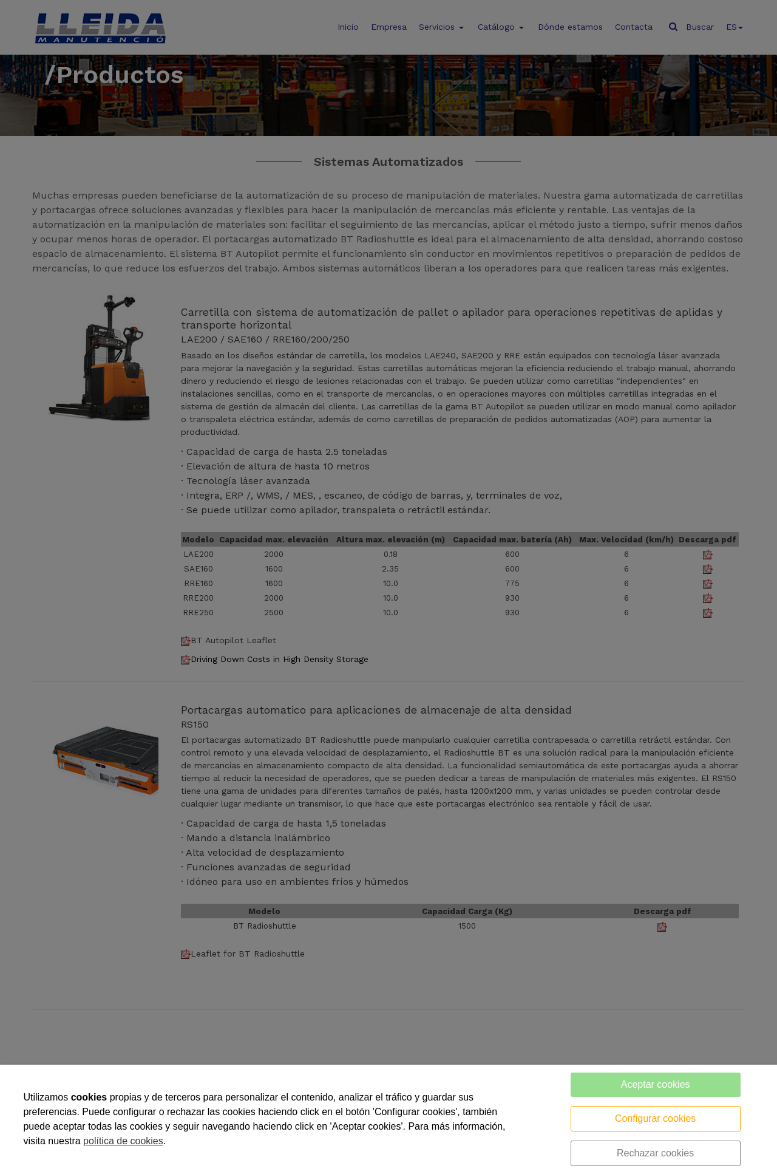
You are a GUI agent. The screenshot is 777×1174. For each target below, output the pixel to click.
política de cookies (123, 1141)
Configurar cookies (655, 1118)
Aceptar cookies (655, 1084)
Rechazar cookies (655, 1153)
